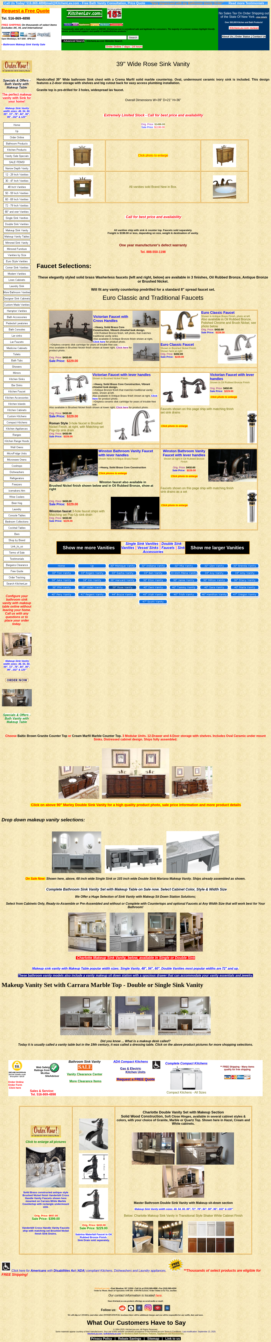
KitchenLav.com (102, 1288)
